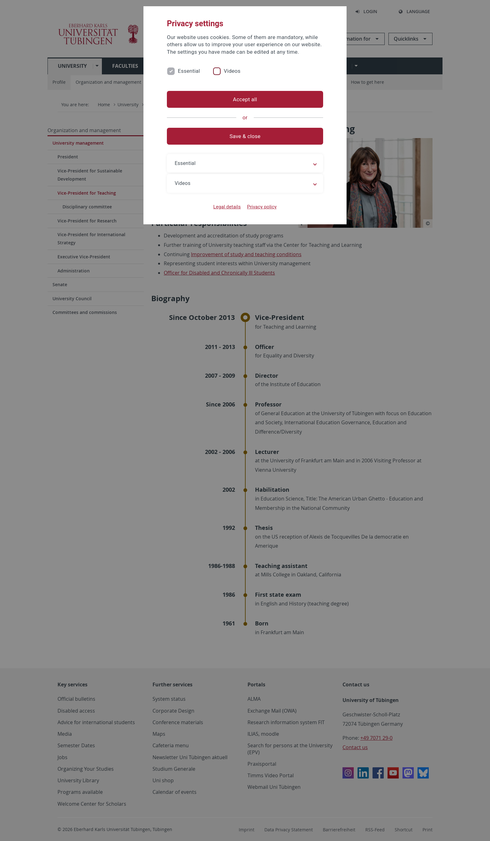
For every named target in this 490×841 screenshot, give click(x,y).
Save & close (245, 136)
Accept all (245, 99)
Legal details (227, 207)
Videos (232, 71)
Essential (189, 71)
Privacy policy (262, 207)
